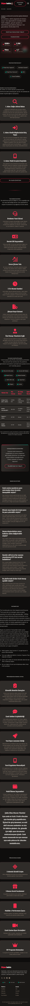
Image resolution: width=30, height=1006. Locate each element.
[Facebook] (7, 978)
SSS (23, 72)
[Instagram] (4, 978)
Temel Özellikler (15, 76)
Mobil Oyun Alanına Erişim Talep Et (15, 32)
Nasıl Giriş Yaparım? (8, 68)
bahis (6, 3)
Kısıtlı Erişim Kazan (20, 3)
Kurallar (17, 995)
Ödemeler (3, 993)
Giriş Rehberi (4, 995)
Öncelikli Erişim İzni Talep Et (15, 466)
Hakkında (3, 991)
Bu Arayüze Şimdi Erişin (15, 180)
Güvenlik (17, 991)
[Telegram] (9, 978)
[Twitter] (2, 978)
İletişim (17, 993)
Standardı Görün (15, 37)
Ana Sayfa (3, 9)
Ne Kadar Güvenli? (23, 68)
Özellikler (3, 989)
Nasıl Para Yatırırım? (11, 72)
